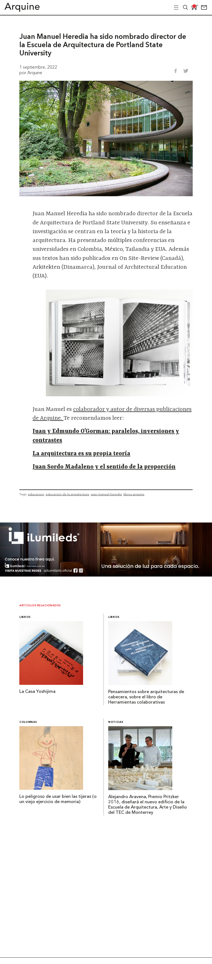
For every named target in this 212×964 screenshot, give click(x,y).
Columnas (28, 722)
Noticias (115, 722)
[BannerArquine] (106, 575)
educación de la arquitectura (67, 494)
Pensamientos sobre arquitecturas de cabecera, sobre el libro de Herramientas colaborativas (146, 697)
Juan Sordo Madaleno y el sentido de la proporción (104, 467)
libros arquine (133, 494)
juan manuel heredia (106, 494)
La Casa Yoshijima (37, 692)
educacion (36, 494)
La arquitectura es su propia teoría (81, 454)
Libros (25, 617)
